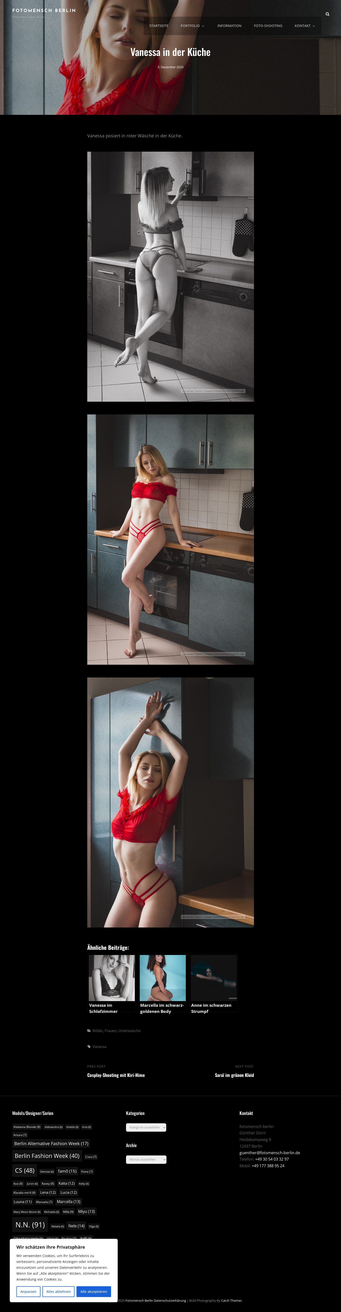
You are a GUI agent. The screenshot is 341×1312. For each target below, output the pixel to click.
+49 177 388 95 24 (268, 1165)
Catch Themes (231, 1300)
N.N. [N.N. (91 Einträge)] (30, 1225)
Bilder (98, 1030)
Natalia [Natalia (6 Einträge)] (57, 1226)
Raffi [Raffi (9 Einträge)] (85, 1238)
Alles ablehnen (58, 1291)
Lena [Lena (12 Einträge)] (48, 1192)
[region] (64, 1270)
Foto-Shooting (271, 13)
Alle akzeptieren (93, 1291)
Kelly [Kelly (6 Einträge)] (84, 1183)
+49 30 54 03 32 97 (272, 1159)
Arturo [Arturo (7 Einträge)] (20, 1135)
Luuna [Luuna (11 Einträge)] (23, 1201)
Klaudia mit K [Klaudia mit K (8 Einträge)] (24, 1193)
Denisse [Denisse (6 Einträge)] (47, 1171)
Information (234, 13)
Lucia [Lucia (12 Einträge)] (69, 1192)
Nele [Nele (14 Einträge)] (76, 1226)
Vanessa (99, 1046)
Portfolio (200, 13)
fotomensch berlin (44, 11)
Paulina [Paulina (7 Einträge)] (69, 1238)
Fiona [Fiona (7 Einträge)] (87, 1171)
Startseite (167, 13)
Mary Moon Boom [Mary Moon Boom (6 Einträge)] (26, 1212)
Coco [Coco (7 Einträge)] (91, 1157)
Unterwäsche (129, 1030)
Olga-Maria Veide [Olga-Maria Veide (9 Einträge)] (28, 1238)
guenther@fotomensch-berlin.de (270, 1152)
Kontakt (307, 13)
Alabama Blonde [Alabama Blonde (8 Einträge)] (26, 1127)
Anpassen (28, 1291)
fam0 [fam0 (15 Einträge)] (67, 1171)
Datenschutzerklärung (170, 1300)
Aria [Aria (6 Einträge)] (86, 1127)
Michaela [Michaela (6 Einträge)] (51, 1212)
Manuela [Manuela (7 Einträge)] (44, 1202)
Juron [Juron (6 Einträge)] (32, 1183)
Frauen (110, 1030)
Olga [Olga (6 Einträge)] (94, 1226)
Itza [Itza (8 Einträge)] (18, 1183)
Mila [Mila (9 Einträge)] (68, 1211)
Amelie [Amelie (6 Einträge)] (72, 1127)
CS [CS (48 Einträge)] (24, 1170)
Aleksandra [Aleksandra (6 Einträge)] (54, 1127)
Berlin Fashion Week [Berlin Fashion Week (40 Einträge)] (47, 1156)
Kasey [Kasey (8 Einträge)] (48, 1183)
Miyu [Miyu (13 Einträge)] (86, 1211)
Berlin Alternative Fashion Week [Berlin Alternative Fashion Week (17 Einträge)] (51, 1143)
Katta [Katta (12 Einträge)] (67, 1183)
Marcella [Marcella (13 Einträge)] (68, 1201)
